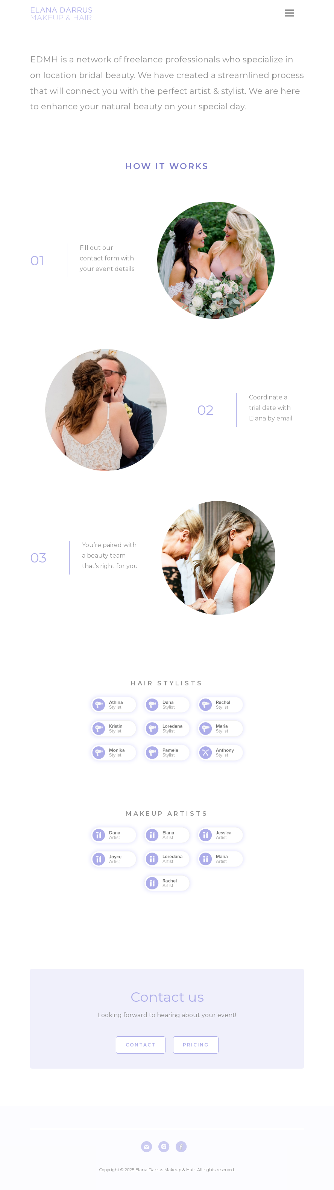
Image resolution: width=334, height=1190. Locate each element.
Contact (141, 1045)
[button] (289, 13)
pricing (196, 1045)
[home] (63, 13)
